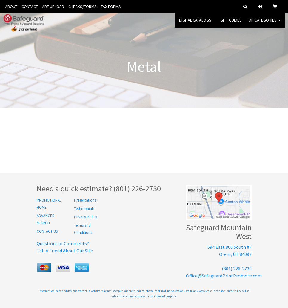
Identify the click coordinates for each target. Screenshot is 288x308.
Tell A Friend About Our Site (65, 251)
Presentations (85, 200)
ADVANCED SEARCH (46, 219)
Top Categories (263, 24)
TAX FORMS (111, 6)
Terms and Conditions (83, 229)
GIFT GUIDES (231, 24)
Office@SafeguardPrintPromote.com (224, 276)
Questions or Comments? (63, 243)
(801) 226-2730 (237, 269)
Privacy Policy (85, 216)
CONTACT (29, 6)
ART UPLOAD (53, 6)
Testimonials (84, 208)
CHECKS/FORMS (82, 6)
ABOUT (11, 6)
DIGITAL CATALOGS (195, 24)
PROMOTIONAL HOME (49, 204)
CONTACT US (47, 231)
